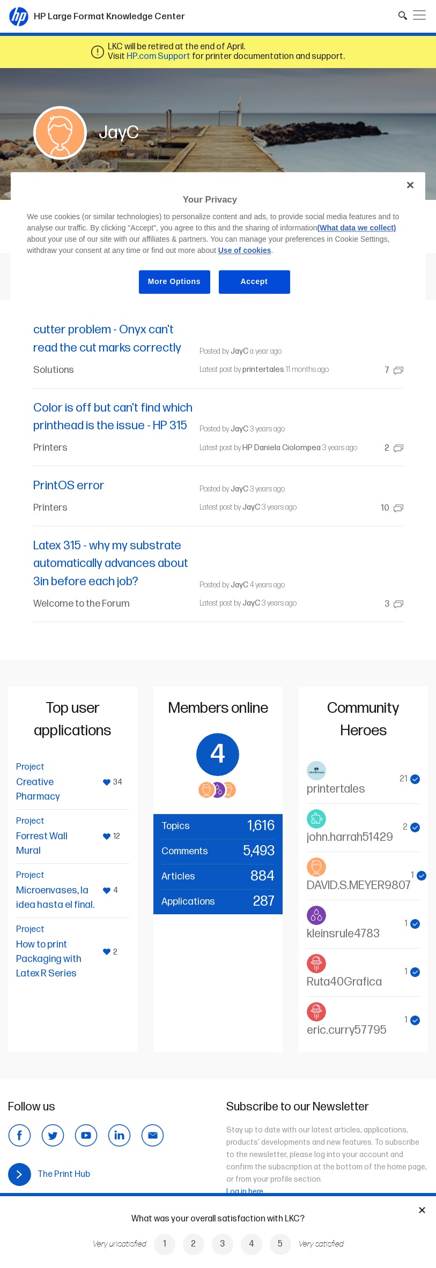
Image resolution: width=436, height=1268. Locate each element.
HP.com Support (158, 56)
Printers (50, 447)
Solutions (53, 370)
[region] (218, 241)
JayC (239, 351)
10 (392, 508)
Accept (254, 282)
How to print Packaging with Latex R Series (49, 959)
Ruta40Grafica (344, 982)
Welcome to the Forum (81, 603)
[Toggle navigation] (419, 15)
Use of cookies (244, 251)
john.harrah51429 (350, 837)
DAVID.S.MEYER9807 (359, 885)
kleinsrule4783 (343, 934)
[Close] (410, 185)
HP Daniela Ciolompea (281, 447)
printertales (263, 369)
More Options (174, 282)
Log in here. (245, 1191)
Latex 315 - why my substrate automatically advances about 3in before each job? (110, 564)
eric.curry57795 (347, 1030)
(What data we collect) (356, 228)
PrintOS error (69, 486)
